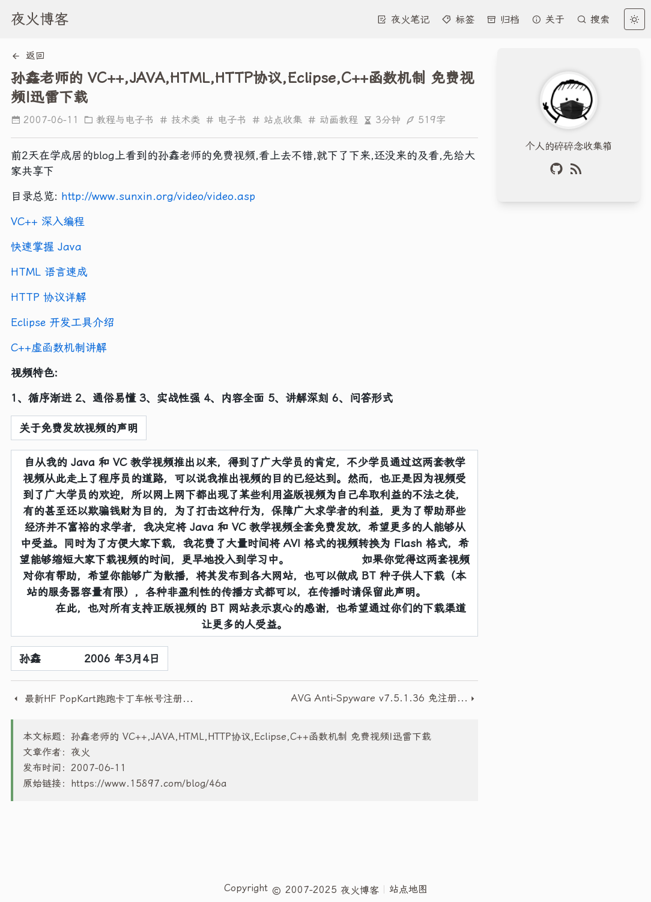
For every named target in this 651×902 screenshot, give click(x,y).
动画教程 (332, 120)
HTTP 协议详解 (48, 297)
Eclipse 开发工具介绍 (62, 322)
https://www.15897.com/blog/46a (148, 783)
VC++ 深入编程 (48, 221)
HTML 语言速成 (49, 271)
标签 (457, 19)
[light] (634, 19)
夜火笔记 (403, 19)
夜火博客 (39, 19)
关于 (548, 19)
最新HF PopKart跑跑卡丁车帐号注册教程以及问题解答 (104, 698)
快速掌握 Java (46, 246)
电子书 (225, 120)
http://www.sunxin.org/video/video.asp (158, 196)
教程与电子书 (118, 120)
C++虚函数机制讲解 (59, 347)
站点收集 (276, 120)
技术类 (179, 120)
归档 (502, 19)
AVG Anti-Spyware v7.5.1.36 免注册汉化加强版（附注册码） (379, 698)
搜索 (593, 19)
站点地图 (408, 889)
